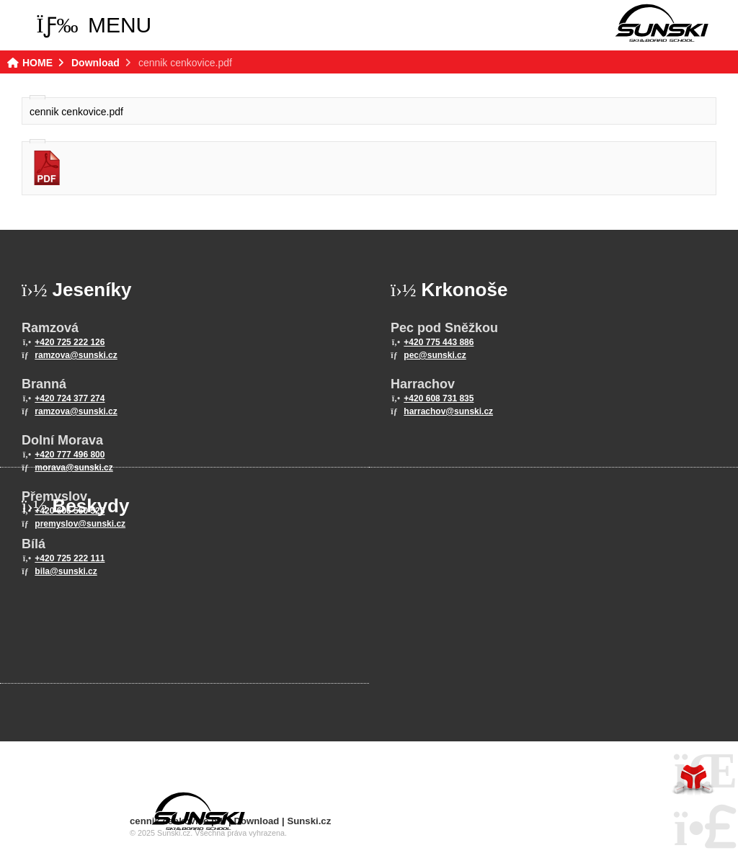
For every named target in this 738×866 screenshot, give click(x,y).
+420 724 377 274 (70, 398)
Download (95, 63)
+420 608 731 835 (439, 398)
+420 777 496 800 (70, 455)
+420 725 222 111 (70, 558)
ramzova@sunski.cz (76, 355)
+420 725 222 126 (70, 342)
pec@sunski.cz (435, 355)
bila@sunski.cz (66, 571)
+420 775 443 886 (439, 342)
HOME (661, 23)
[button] (94, 25)
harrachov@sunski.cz (448, 411)
